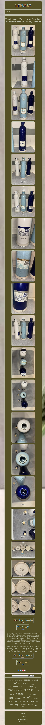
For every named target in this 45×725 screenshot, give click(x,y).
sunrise (28, 689)
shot (26, 694)
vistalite (35, 698)
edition (27, 680)
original (35, 680)
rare (10, 689)
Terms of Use (23, 722)
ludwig (32, 684)
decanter (18, 698)
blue (28, 701)
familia (17, 702)
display (12, 694)
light (23, 707)
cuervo (18, 689)
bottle (16, 683)
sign (17, 704)
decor (36, 687)
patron (34, 701)
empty (19, 693)
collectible (14, 687)
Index (23, 713)
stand (11, 704)
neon (20, 680)
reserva (23, 705)
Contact (23, 716)
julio (37, 690)
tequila (27, 697)
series (10, 701)
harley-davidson (13, 680)
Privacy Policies (23, 719)
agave (34, 694)
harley (23, 687)
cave (30, 694)
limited (25, 683)
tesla (30, 704)
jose (11, 697)
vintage (30, 686)
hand (36, 705)
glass (23, 701)
